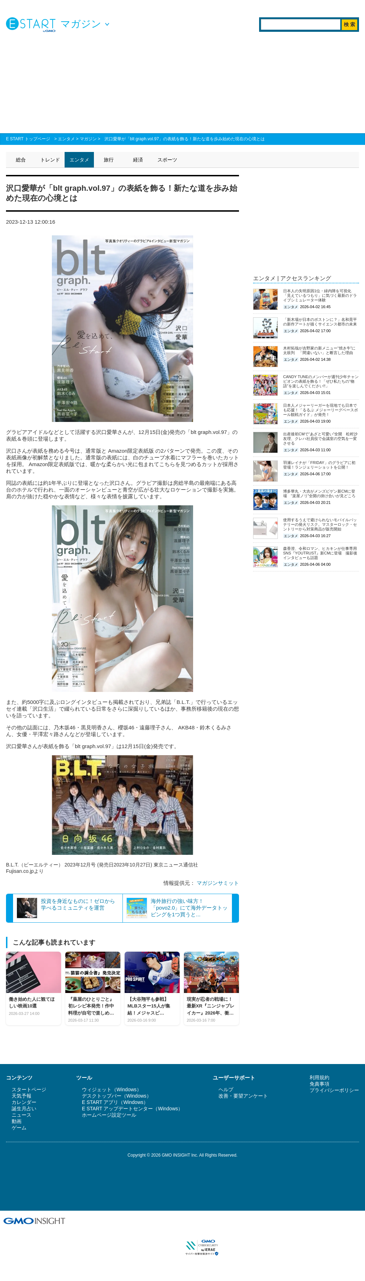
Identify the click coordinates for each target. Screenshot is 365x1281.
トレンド (50, 160)
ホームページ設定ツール (109, 1115)
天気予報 (21, 1096)
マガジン (88, 138)
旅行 (109, 160)
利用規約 (319, 1077)
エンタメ (66, 138)
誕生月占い (24, 1108)
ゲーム (19, 1127)
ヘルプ (226, 1089)
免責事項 (319, 1084)
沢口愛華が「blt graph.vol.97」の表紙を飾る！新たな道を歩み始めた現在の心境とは (184, 138)
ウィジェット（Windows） (112, 1089)
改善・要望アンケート (243, 1096)
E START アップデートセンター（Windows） (132, 1108)
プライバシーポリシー (334, 1090)
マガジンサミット (218, 883)
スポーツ (167, 160)
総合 (21, 160)
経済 (138, 160)
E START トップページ (28, 138)
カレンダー (24, 1102)
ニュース (21, 1115)
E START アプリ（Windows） (115, 1102)
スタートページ (29, 1089)
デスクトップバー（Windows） (116, 1096)
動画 (17, 1121)
